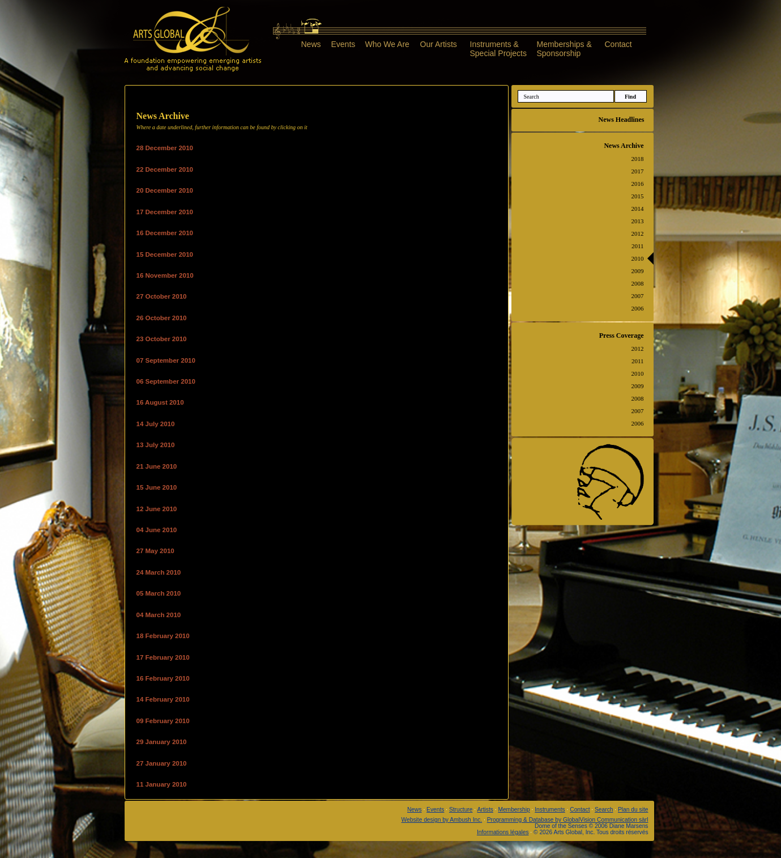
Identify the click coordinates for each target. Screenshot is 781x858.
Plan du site (633, 809)
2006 (637, 308)
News (311, 44)
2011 (637, 246)
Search (604, 809)
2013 (637, 221)
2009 (637, 270)
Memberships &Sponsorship (564, 48)
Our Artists (438, 44)
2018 (637, 158)
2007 (637, 295)
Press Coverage (621, 335)
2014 (637, 208)
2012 (637, 233)
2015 (637, 196)
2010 (637, 258)
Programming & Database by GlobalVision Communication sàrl (567, 820)
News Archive (623, 146)
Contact (618, 44)
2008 (637, 283)
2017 (637, 171)
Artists (485, 809)
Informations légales (503, 832)
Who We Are (387, 44)
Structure (461, 809)
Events (343, 44)
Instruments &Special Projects (498, 48)
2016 (637, 183)
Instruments (550, 809)
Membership (514, 809)
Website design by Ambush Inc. (442, 820)
